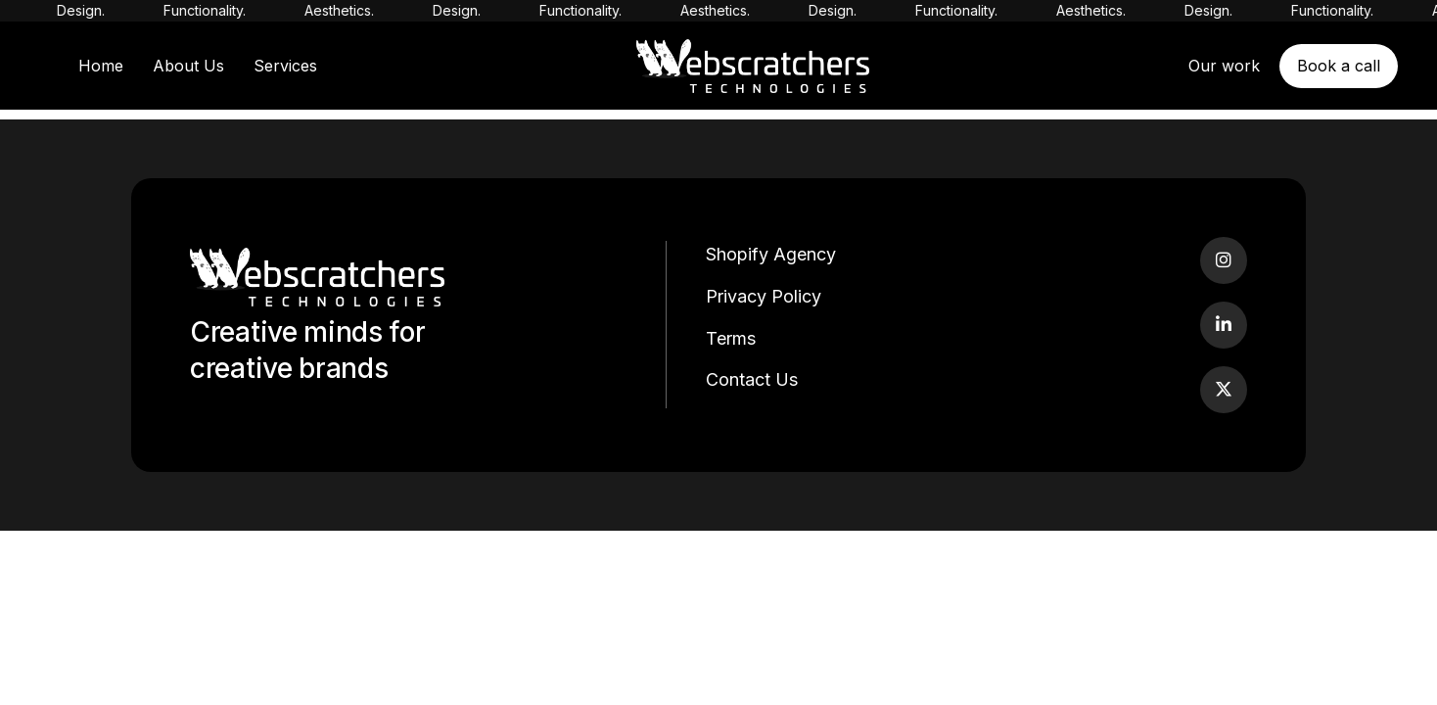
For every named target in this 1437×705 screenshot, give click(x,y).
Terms (731, 338)
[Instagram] (1223, 260)
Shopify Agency (771, 254)
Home (100, 65)
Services (285, 65)
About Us (188, 65)
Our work (1224, 65)
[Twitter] (1223, 389)
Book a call (1338, 65)
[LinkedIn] (1223, 325)
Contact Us (752, 379)
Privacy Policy (763, 296)
